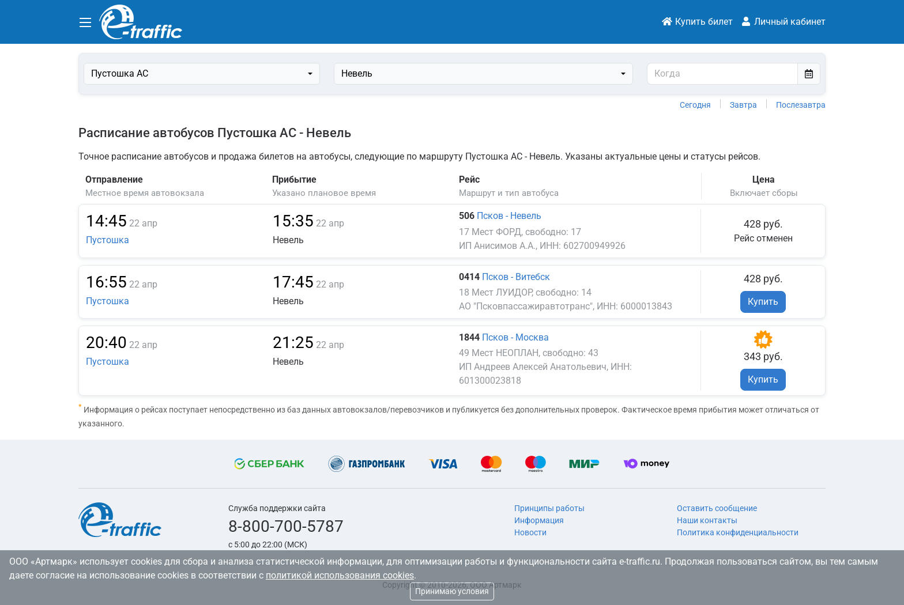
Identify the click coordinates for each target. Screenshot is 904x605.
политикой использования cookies (340, 575)
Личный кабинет (783, 21)
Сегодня (695, 104)
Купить (763, 301)
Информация (539, 520)
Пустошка (107, 240)
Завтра (743, 104)
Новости (530, 532)
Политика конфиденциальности (737, 532)
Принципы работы (549, 508)
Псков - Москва (515, 337)
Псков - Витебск (516, 276)
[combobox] (202, 74)
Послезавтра (801, 104)
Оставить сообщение (717, 508)
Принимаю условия (452, 591)
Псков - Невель (509, 215)
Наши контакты (707, 520)
